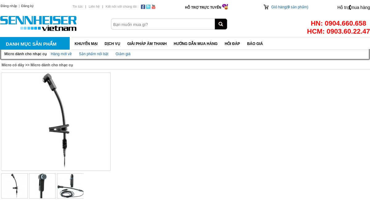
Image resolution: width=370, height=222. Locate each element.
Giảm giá (123, 54)
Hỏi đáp (232, 44)
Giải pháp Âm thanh (147, 44)
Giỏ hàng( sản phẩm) (289, 7)
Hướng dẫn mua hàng (195, 44)
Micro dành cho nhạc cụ (52, 65)
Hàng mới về (61, 54)
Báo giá (255, 44)
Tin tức (77, 6)
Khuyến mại (86, 44)
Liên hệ (94, 6)
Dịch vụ (112, 44)
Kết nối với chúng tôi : (121, 6)
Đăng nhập (9, 6)
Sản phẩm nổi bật (93, 54)
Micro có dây (13, 65)
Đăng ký (27, 6)
